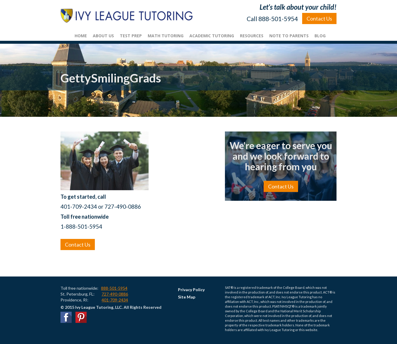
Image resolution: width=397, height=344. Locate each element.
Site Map (186, 296)
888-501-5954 (114, 288)
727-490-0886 (115, 293)
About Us (103, 35)
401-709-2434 (115, 299)
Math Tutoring (166, 35)
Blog (320, 35)
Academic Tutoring (211, 35)
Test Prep (131, 35)
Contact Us (319, 18)
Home (81, 35)
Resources (251, 35)
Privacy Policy (191, 289)
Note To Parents (289, 35)
